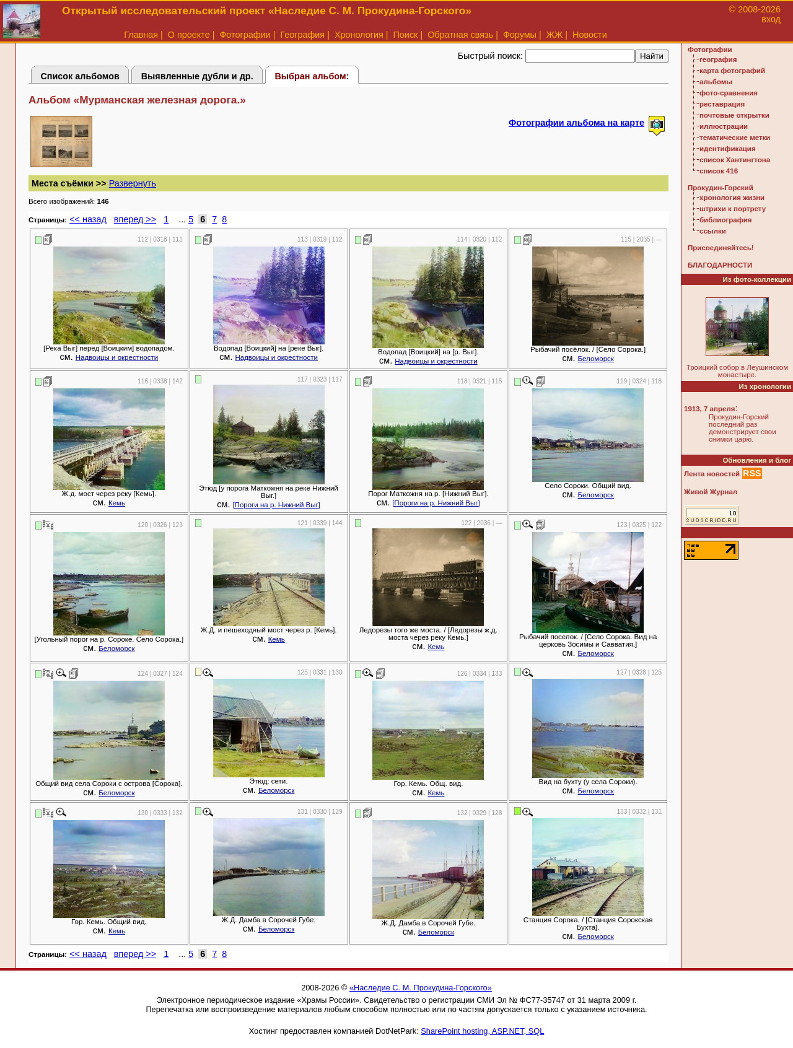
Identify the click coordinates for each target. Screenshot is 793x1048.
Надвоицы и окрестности (117, 357)
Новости (589, 35)
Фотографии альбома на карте (576, 123)
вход (771, 19)
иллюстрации (723, 126)
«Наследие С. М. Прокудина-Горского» (420, 987)
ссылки (712, 231)
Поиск (405, 35)
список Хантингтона (734, 160)
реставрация (722, 104)
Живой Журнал (710, 492)
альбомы (715, 81)
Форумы (520, 35)
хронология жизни (732, 197)
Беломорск (595, 358)
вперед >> (135, 219)
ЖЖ (554, 35)
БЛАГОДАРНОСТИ (720, 265)
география (718, 59)
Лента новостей (712, 474)
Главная (141, 35)
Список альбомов (80, 76)
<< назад (88, 219)
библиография (725, 220)
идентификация (727, 148)
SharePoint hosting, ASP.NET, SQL (482, 1031)
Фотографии (244, 35)
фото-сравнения (728, 93)
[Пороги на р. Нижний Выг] (276, 505)
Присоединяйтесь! (721, 247)
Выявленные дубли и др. (197, 76)
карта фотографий (732, 70)
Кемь (116, 503)
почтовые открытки (734, 115)
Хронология (359, 35)
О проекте (189, 35)
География (302, 35)
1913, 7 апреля (709, 409)
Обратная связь (460, 35)
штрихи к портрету (732, 208)
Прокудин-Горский (720, 187)
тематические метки (734, 137)
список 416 (718, 171)
